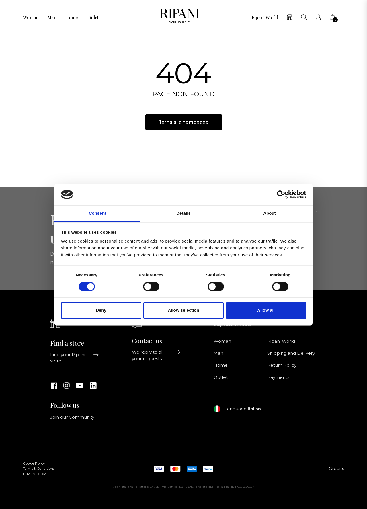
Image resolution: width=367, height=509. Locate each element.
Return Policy (281, 365)
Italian (254, 409)
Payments (278, 377)
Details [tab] (183, 213)
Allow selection (183, 310)
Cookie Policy (34, 463)
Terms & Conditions (38, 469)
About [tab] (269, 213)
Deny (101, 310)
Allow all (266, 310)
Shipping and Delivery (291, 353)
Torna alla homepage (184, 122)
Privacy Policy (34, 474)
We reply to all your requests (156, 355)
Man (51, 17)
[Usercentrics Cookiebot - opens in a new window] (281, 194)
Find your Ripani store (74, 358)
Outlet (92, 17)
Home (71, 17)
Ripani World (265, 17)
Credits (336, 468)
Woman (31, 17)
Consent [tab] (97, 213)
